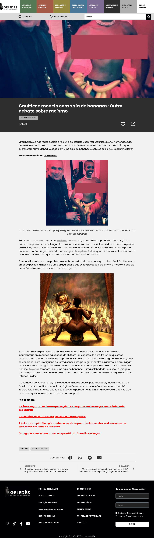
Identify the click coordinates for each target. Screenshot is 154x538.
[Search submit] (148, 16)
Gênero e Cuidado (42, 6)
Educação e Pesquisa (60, 6)
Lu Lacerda (50, 155)
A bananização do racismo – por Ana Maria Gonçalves (52, 416)
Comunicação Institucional (78, 6)
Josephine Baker (85, 251)
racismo (62, 240)
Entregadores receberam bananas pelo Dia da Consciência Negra (60, 433)
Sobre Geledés (142, 6)
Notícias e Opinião (93, 6)
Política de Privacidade (89, 516)
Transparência (84, 502)
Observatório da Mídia (112, 6)
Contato (81, 522)
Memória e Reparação (27, 6)
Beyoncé (34, 368)
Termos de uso (84, 509)
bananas (24, 448)
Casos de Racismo (28, 117)
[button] (70, 457)
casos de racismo (40, 448)
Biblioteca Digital (127, 6)
